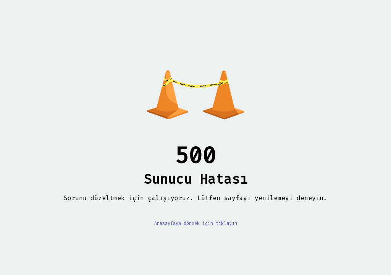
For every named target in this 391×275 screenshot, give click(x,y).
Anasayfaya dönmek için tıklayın (195, 223)
